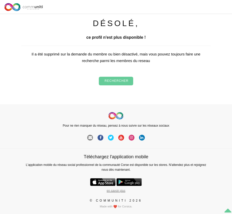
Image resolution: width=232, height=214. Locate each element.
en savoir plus (116, 190)
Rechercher (115, 81)
